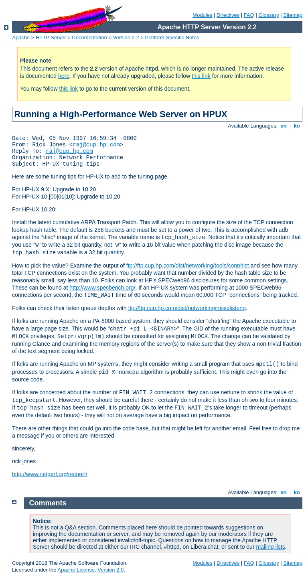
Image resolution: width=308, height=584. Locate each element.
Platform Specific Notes (172, 37)
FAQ (249, 15)
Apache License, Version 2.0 (90, 570)
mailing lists (270, 546)
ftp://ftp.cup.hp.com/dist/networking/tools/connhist (187, 265)
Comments (48, 503)
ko (296, 126)
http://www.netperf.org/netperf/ (49, 474)
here (63, 76)
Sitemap (292, 15)
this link (201, 76)
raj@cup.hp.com (96, 145)
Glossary (268, 15)
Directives (228, 15)
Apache (21, 37)
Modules (202, 15)
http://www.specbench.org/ (102, 287)
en (283, 126)
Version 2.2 (126, 37)
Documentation (89, 37)
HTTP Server (51, 37)
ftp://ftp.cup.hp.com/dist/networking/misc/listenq (187, 308)
